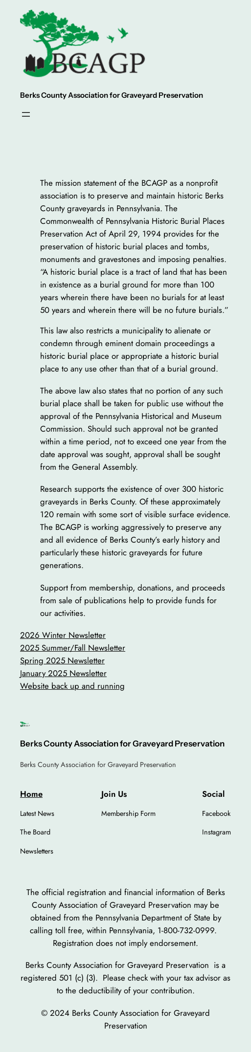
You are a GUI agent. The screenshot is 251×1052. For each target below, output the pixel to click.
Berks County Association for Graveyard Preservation (111, 95)
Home (31, 794)
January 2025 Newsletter (63, 673)
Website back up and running (72, 686)
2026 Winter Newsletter (63, 635)
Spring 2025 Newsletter (62, 660)
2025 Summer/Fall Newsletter (72, 648)
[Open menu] (26, 114)
